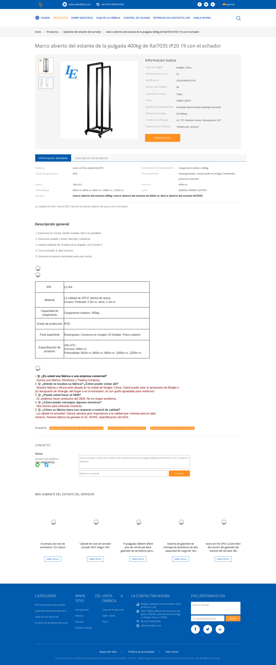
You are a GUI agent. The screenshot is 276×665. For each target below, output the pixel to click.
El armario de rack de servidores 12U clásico (53, 545)
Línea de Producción (113, 609)
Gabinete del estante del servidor (52, 610)
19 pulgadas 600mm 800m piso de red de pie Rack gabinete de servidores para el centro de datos (138, 549)
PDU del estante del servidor (50, 604)
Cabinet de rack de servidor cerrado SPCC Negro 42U (95, 545)
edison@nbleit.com (80, 4)
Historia (79, 615)
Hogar (42, 18)
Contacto (179, 473)
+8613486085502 (45, 462)
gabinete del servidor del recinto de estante (172, 428)
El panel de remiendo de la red (51, 622)
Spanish (230, 4)
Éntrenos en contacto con (172, 17)
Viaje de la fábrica (108, 17)
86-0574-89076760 (113, 4)
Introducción (82, 609)
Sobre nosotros (82, 17)
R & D (105, 621)
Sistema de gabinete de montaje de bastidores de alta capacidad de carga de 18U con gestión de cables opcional (180, 549)
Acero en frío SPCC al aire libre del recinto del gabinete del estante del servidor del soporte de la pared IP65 (223, 549)
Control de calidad (137, 17)
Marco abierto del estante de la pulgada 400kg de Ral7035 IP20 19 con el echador (152, 31)
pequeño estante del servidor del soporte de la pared (76, 428)
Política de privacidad (141, 651)
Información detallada (53, 158)
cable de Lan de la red (46, 616)
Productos (60, 17)
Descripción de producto (92, 158)
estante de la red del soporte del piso (127, 428)
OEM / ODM (108, 615)
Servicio (79, 621)
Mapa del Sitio (108, 651)
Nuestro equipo (83, 627)
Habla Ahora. (203, 17)
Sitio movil (172, 651)
